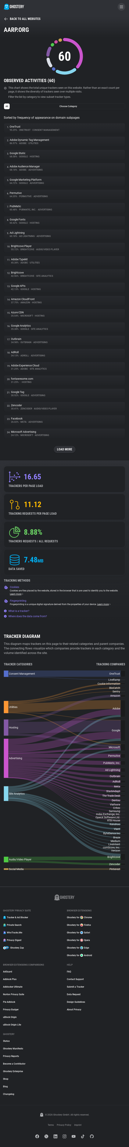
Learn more (17, 594)
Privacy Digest (12, 940)
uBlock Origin (10, 1017)
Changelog (8, 1094)
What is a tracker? (16, 610)
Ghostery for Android (79, 955)
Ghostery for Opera (78, 940)
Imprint (77, 1125)
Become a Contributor (14, 1063)
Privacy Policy (64, 1125)
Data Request (74, 994)
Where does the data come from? (25, 616)
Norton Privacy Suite (13, 994)
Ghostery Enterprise (13, 1071)
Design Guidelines (76, 1002)
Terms (51, 1125)
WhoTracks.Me (12, 932)
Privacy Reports (11, 1056)
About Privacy (74, 1009)
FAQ (69, 971)
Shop (5, 1079)
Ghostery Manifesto (13, 1048)
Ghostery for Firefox (79, 925)
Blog (5, 1086)
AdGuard (7, 971)
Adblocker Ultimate (12, 986)
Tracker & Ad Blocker (15, 917)
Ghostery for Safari (78, 932)
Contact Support (75, 979)
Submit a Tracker (75, 986)
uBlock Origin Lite (12, 1024)
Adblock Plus (9, 979)
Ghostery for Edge (78, 947)
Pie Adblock (9, 1002)
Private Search (12, 925)
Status (6, 1041)
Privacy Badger (11, 1009)
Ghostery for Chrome (79, 917)
